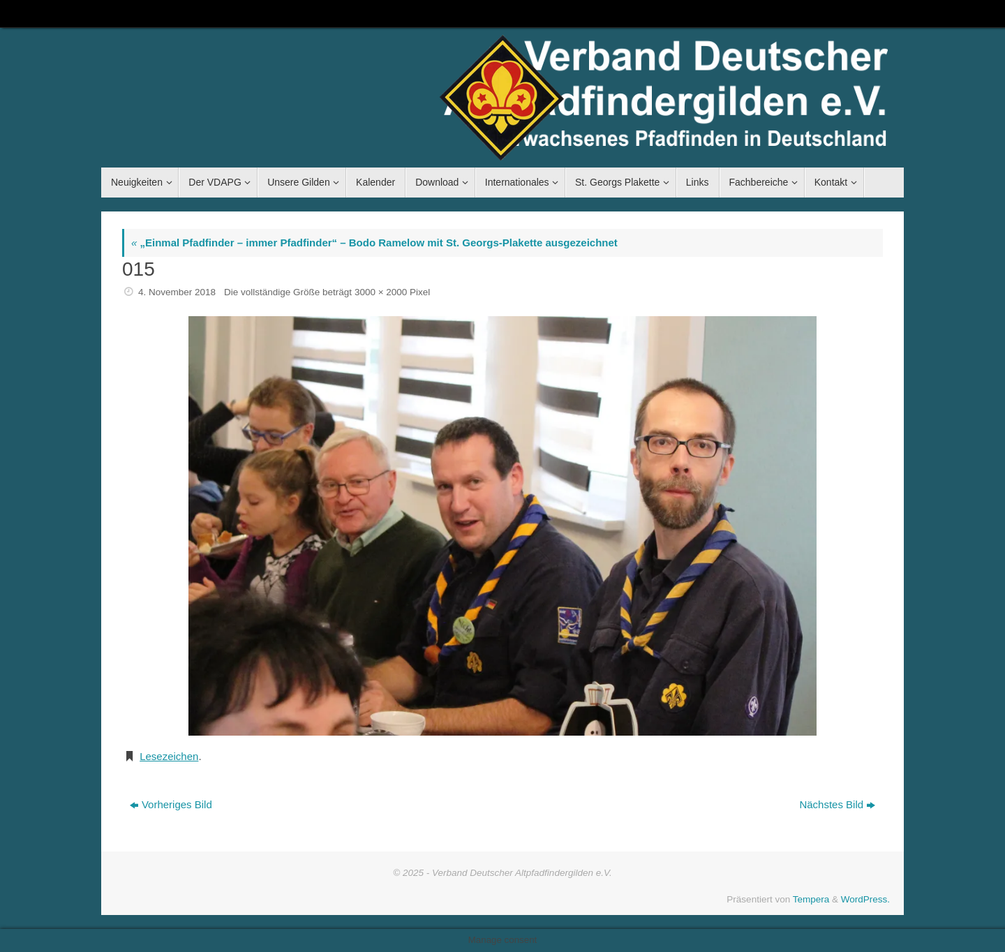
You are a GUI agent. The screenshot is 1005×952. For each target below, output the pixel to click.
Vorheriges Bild (171, 804)
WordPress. (865, 899)
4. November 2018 (177, 292)
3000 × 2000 (381, 292)
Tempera (811, 899)
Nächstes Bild (837, 804)
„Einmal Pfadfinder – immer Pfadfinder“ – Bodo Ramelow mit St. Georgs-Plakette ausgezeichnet (374, 242)
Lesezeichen (169, 756)
